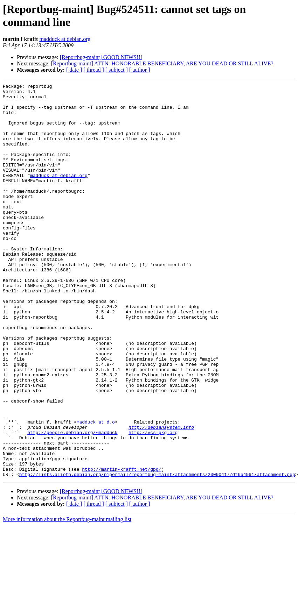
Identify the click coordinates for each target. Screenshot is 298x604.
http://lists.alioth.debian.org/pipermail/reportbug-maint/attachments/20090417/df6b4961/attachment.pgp (157, 553)
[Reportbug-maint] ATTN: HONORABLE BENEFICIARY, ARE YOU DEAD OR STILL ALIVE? (162, 63)
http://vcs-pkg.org (153, 502)
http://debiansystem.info (161, 496)
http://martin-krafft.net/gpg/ (121, 546)
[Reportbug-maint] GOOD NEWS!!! (101, 57)
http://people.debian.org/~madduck (72, 502)
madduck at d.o (96, 490)
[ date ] (74, 70)
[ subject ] (116, 70)
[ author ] (139, 70)
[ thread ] (93, 70)
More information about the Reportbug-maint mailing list (67, 598)
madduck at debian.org (64, 39)
